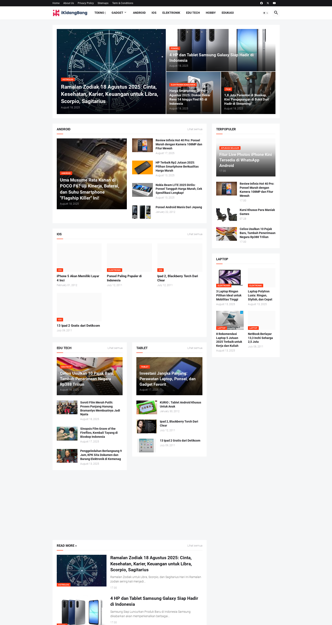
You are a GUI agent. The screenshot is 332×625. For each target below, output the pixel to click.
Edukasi (228, 12)
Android (139, 12)
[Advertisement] (130, 505)
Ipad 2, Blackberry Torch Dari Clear (177, 278)
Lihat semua (194, 129)
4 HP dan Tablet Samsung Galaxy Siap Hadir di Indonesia (154, 601)
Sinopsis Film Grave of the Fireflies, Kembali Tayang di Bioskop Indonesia (99, 432)
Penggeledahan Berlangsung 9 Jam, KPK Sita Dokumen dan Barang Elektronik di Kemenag (101, 455)
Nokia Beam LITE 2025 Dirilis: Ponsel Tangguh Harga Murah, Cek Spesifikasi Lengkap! (179, 189)
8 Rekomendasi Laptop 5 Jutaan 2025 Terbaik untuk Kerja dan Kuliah (229, 340)
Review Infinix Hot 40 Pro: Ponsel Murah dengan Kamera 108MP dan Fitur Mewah (179, 144)
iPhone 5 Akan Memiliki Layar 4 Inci (78, 278)
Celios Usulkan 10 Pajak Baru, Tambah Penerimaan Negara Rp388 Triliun (257, 233)
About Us (68, 3)
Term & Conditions (122, 3)
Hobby (211, 12)
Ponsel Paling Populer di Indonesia (124, 278)
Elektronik (171, 12)
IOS (154, 12)
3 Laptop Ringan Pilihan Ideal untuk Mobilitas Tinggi (228, 295)
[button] (265, 13)
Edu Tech (193, 12)
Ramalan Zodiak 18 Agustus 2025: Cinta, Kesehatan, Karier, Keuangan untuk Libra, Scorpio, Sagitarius (151, 563)
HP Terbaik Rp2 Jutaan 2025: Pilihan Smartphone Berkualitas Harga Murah (177, 166)
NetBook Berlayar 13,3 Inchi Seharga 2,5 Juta (260, 338)
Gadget (117, 12)
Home (56, 3)
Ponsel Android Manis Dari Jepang (179, 207)
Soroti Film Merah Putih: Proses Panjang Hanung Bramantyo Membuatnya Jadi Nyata (100, 408)
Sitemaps (103, 3)
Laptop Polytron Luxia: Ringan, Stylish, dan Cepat (260, 295)
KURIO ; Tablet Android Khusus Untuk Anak (180, 404)
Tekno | (100, 12)
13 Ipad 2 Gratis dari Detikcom (78, 326)
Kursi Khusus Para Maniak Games (257, 212)
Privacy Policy (86, 3)
